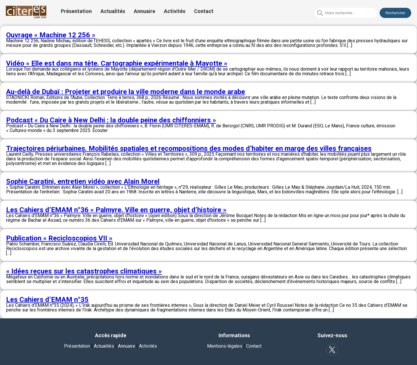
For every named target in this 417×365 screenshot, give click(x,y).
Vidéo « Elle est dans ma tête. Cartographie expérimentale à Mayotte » (116, 63)
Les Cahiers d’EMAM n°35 (47, 300)
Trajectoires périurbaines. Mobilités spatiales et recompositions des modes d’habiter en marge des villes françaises (189, 148)
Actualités (112, 11)
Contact (203, 11)
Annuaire (144, 11)
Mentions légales (224, 346)
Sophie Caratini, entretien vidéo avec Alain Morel (83, 181)
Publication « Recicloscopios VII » (59, 238)
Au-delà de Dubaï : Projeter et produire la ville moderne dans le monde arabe (125, 92)
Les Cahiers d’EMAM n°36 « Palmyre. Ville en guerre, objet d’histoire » (116, 210)
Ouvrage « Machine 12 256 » (50, 35)
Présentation (76, 11)
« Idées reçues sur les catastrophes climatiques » (84, 271)
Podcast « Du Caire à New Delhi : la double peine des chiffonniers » (111, 120)
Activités (174, 11)
